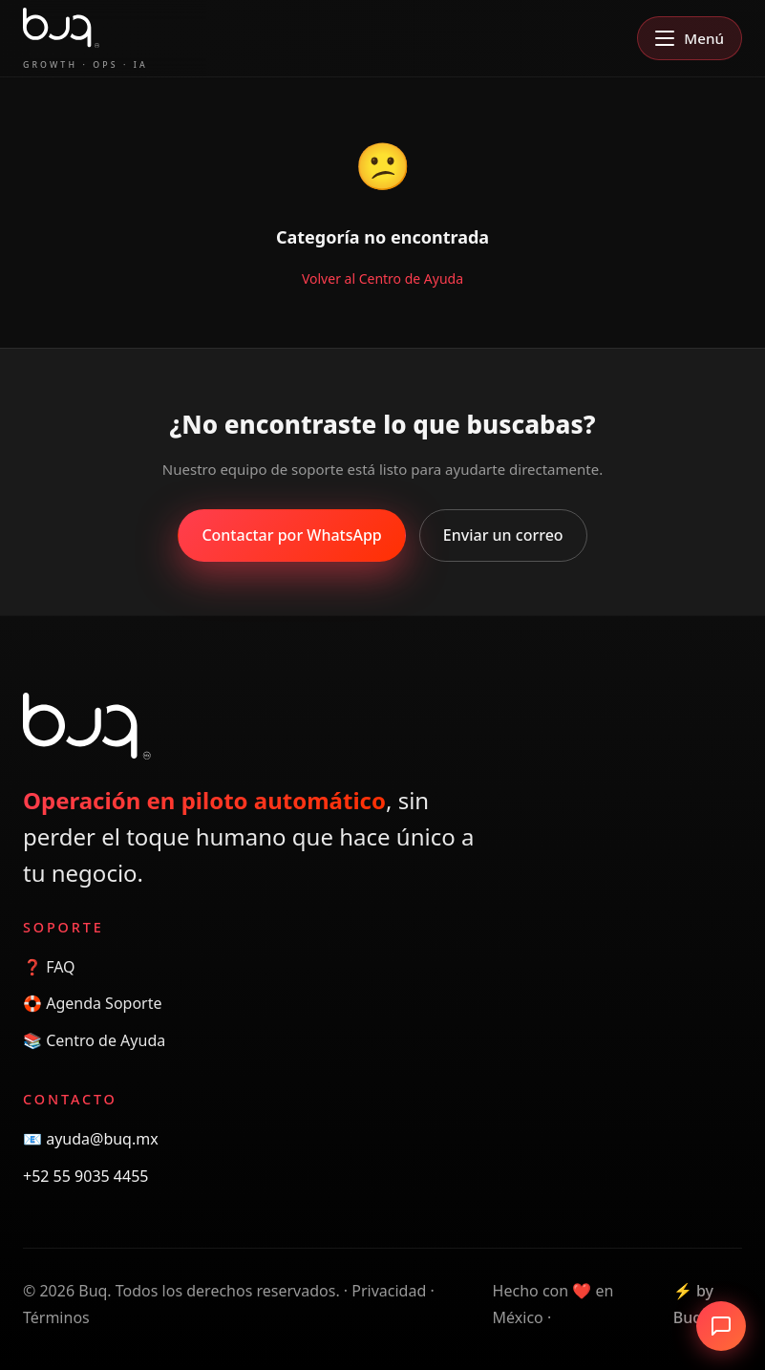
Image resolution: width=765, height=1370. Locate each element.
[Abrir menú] (689, 38)
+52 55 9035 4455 (85, 1176)
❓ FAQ (49, 966)
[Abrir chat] (721, 1326)
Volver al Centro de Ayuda (382, 278)
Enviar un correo (503, 535)
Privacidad (388, 1290)
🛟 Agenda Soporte (92, 1003)
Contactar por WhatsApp (291, 535)
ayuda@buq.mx (102, 1138)
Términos (56, 1317)
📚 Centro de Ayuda (94, 1040)
